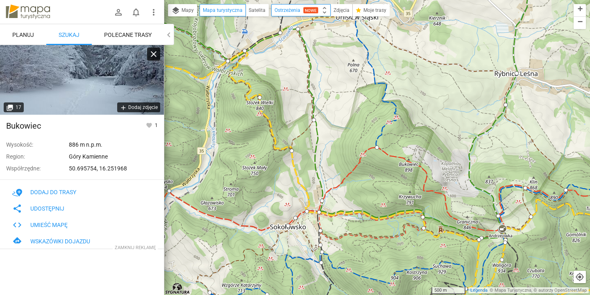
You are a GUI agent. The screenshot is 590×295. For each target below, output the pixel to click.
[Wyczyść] (153, 54)
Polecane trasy (128, 35)
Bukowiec (23, 126)
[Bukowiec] (82, 80)
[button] (169, 191)
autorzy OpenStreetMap (562, 290)
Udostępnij (38, 208)
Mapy (182, 10)
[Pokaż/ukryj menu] (153, 12)
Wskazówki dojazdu (51, 241)
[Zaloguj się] (118, 12)
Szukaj (69, 35)
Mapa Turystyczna (513, 290)
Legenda (479, 290)
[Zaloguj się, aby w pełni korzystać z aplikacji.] (150, 125)
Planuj (23, 35)
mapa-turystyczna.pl (28, 12)
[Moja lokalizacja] (580, 277)
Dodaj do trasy (44, 192)
